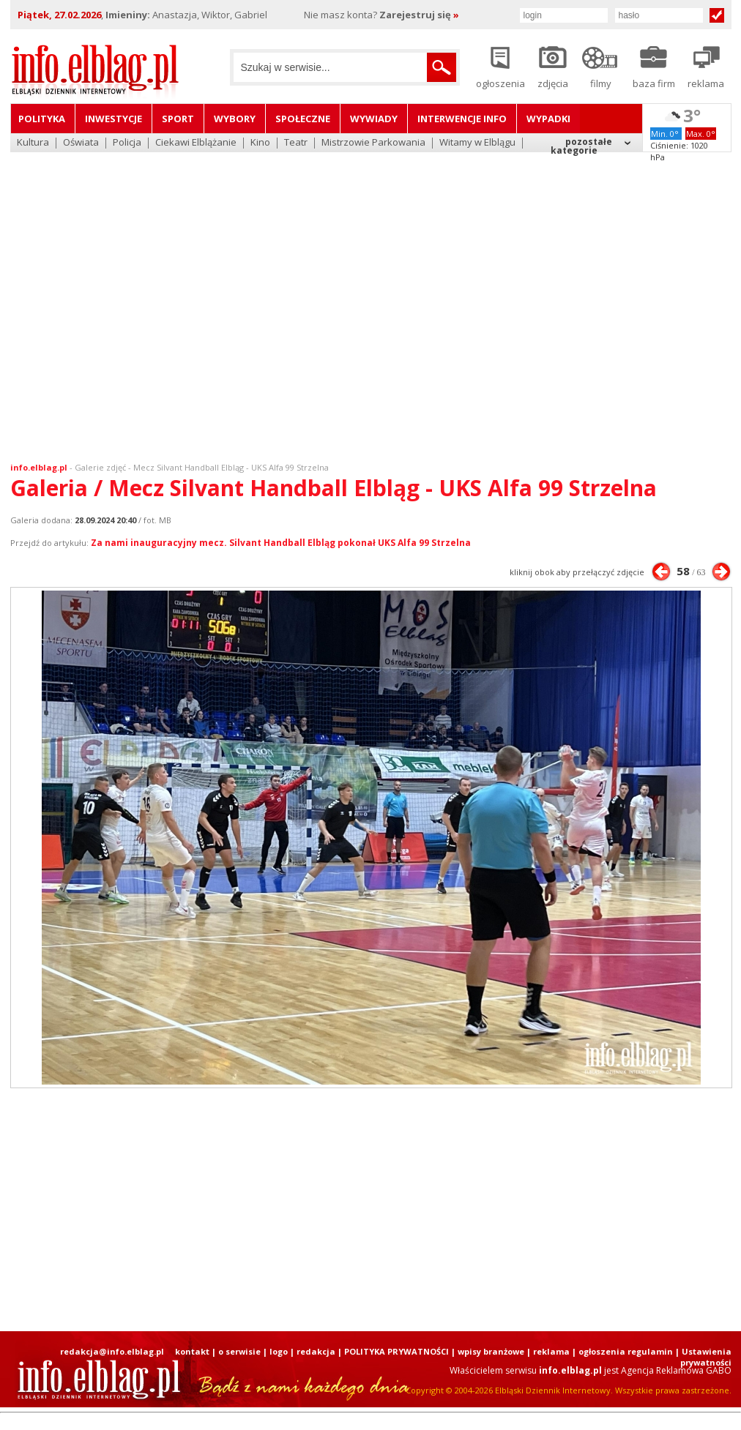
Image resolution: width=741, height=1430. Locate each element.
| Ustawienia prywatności (703, 1357)
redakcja (316, 1351)
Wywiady (374, 118)
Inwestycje (113, 118)
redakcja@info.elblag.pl (112, 1351)
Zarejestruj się (419, 14)
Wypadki (548, 118)
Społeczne (302, 118)
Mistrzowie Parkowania (373, 143)
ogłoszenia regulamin (625, 1351)
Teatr (296, 143)
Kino (260, 143)
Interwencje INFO (462, 118)
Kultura (33, 143)
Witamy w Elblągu (477, 143)
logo (278, 1351)
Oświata (81, 143)
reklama (551, 1351)
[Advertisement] (140, 297)
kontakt (192, 1351)
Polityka (41, 118)
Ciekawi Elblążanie (196, 143)
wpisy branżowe (491, 1351)
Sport (178, 118)
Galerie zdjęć (100, 467)
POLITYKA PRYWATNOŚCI (396, 1351)
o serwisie (239, 1351)
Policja (127, 143)
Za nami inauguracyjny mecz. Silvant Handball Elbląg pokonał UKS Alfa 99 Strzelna (281, 542)
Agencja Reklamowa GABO (676, 1370)
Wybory (235, 118)
